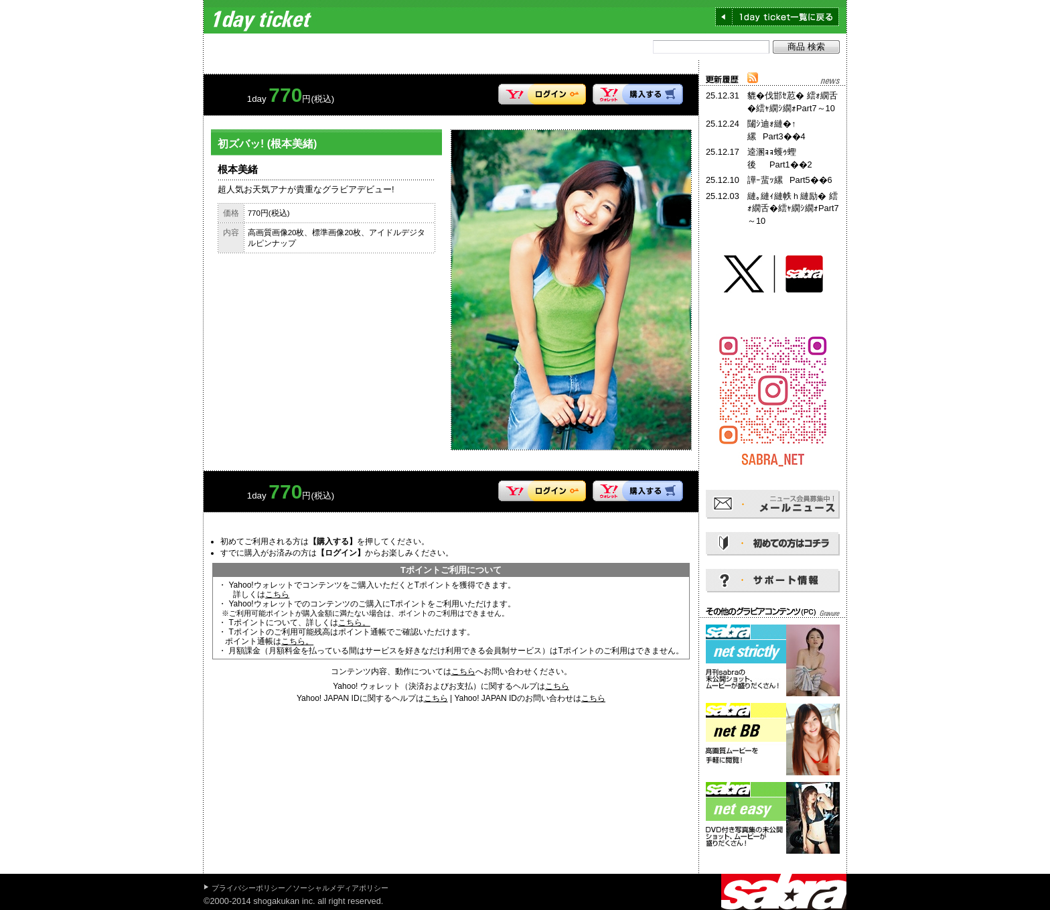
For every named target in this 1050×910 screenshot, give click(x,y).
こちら (277, 594)
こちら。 (354, 622)
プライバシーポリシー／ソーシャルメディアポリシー (300, 888)
